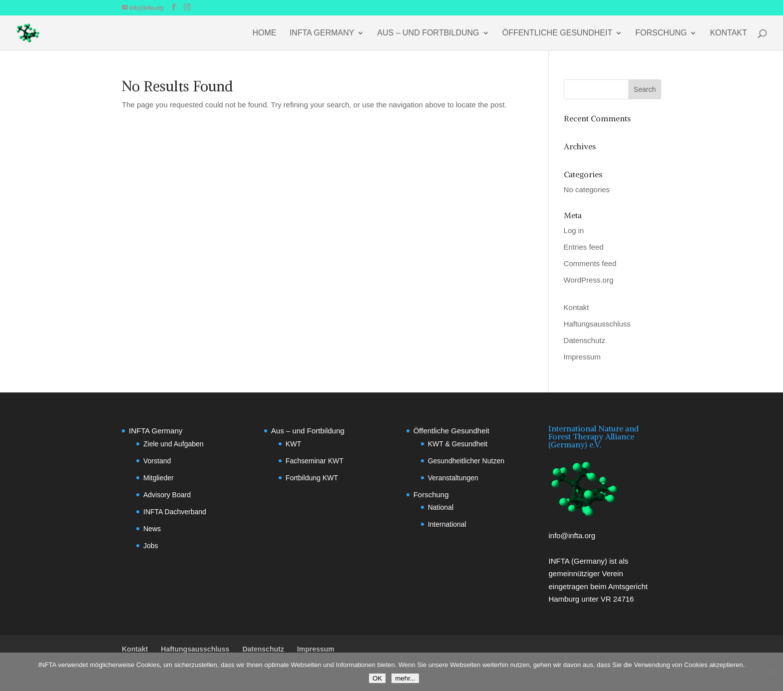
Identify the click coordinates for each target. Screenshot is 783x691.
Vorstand (157, 461)
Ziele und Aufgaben (173, 444)
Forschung (661, 33)
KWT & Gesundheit (458, 444)
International (447, 524)
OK (377, 678)
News (152, 529)
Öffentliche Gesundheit (557, 33)
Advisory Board (167, 495)
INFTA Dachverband (174, 512)
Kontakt (728, 33)
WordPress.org (589, 280)
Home (265, 33)
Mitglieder (158, 478)
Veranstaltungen (453, 478)
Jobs (150, 546)
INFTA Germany (322, 33)
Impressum (582, 356)
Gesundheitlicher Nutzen (466, 461)
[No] (771, 672)
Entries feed (584, 247)
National (440, 507)
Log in (574, 230)
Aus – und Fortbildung (428, 33)
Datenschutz (584, 340)
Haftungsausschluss (597, 324)
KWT (293, 444)
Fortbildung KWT (312, 478)
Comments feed (590, 263)
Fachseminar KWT (315, 461)
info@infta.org (571, 535)
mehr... (405, 678)
